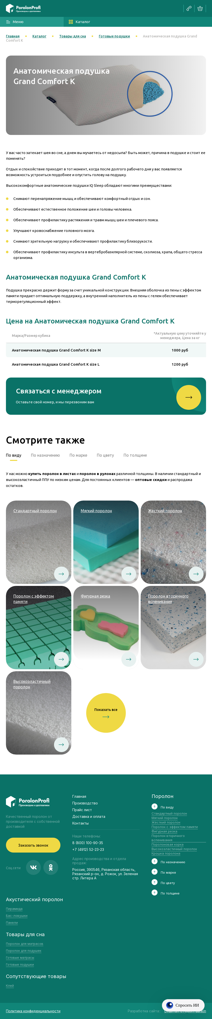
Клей (10, 985)
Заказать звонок (33, 845)
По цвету (105, 455)
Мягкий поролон (165, 818)
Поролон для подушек (23, 951)
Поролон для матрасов (24, 944)
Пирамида (14, 909)
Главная (13, 36)
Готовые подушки (114, 36)
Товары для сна (72, 36)
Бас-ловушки (16, 916)
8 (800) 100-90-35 (87, 843)
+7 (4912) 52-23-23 (88, 849)
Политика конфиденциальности (33, 1011)
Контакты (80, 823)
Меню (15, 22)
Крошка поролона (166, 853)
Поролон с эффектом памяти (175, 827)
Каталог (79, 22)
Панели (12, 922)
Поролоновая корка (168, 844)
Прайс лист (82, 810)
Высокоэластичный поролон (174, 849)
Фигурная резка (164, 831)
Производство (85, 803)
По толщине (135, 455)
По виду (13, 455)
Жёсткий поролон (166, 822)
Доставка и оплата (88, 816)
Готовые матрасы (20, 957)
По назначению (45, 455)
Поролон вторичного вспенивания (168, 838)
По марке (78, 455)
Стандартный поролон (169, 813)
